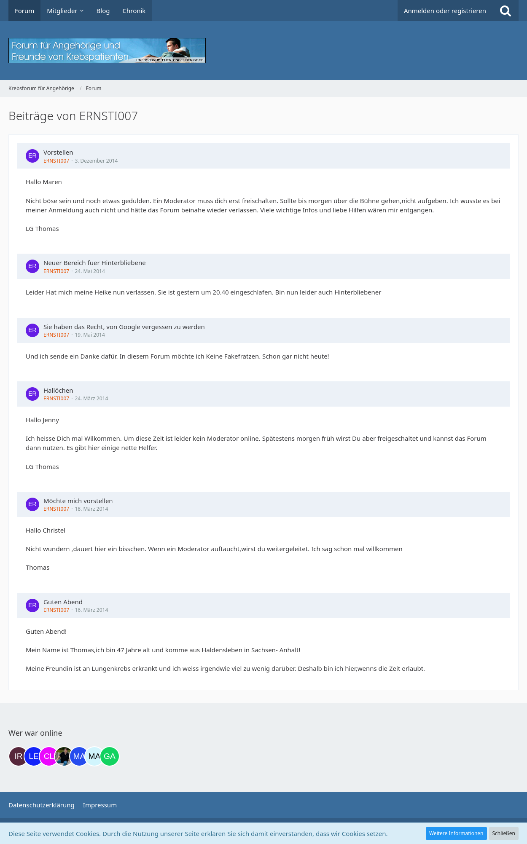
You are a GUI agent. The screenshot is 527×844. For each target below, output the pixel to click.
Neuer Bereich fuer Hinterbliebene (94, 262)
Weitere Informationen (456, 833)
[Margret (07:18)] (79, 756)
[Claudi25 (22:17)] (49, 756)
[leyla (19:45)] (34, 756)
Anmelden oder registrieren (445, 10)
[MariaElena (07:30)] (94, 756)
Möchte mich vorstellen (78, 500)
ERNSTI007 (56, 160)
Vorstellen (58, 152)
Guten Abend (63, 601)
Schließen (503, 833)
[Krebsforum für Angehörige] (263, 50)
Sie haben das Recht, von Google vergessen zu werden (124, 326)
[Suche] (505, 10)
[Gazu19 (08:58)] (109, 756)
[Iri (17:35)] (18, 756)
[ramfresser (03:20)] (64, 756)
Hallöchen (58, 390)
